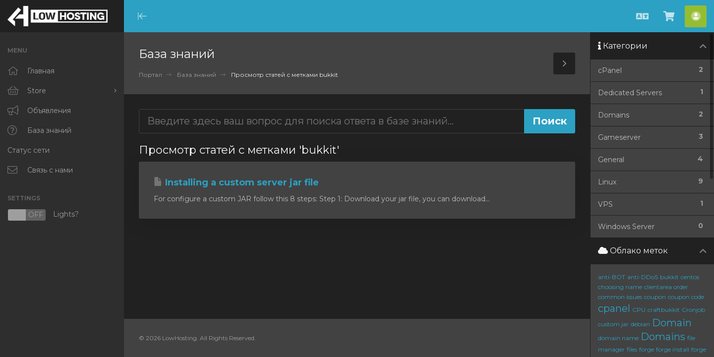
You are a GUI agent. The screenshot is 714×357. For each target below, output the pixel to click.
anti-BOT (611, 277)
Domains (663, 337)
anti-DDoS (642, 277)
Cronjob (693, 309)
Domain (672, 323)
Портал (150, 74)
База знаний (196, 74)
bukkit (669, 277)
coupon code (686, 296)
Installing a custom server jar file (236, 182)
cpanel (614, 308)
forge (646, 349)
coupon (655, 296)
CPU (639, 309)
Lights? (43, 215)
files (632, 349)
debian (640, 324)
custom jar (613, 324)
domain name (618, 338)
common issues (620, 296)
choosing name (620, 287)
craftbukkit (664, 309)
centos (690, 277)
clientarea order (666, 287)
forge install (672, 349)
